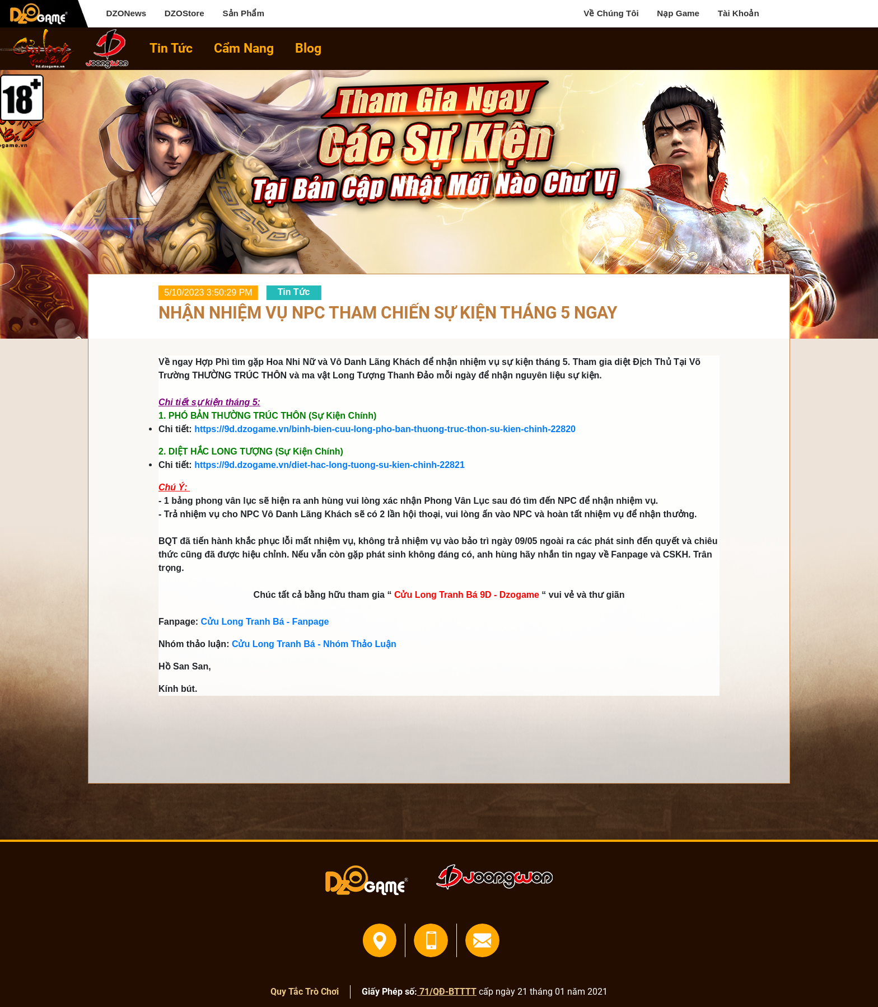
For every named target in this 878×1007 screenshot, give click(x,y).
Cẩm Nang (244, 48)
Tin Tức (171, 48)
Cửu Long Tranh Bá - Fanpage (265, 621)
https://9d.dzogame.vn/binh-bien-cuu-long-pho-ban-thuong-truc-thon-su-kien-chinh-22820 (385, 429)
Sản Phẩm (243, 13)
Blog (308, 48)
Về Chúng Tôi (610, 13)
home (37, 48)
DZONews (126, 13)
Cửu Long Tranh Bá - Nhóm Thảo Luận (314, 644)
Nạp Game (678, 13)
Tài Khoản (738, 13)
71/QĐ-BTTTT (447, 991)
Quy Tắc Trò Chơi (304, 991)
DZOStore (184, 13)
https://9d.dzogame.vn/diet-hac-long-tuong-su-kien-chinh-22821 (329, 465)
